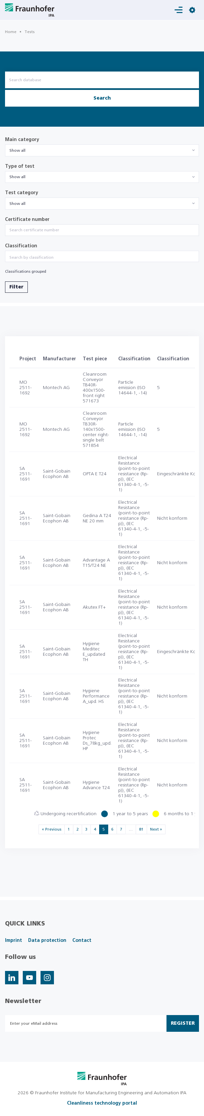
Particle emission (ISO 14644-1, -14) (132, 387)
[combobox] (102, 150)
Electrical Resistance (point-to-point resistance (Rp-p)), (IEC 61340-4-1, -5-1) (134, 474)
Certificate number (27, 219)
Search (102, 98)
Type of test (20, 166)
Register (183, 1023)
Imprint (13, 940)
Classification (21, 246)
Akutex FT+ (94, 607)
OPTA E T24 (95, 474)
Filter (16, 287)
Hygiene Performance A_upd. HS (96, 696)
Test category (21, 193)
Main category (22, 139)
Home (10, 32)
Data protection (47, 940)
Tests (29, 32)
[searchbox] (102, 257)
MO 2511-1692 (25, 387)
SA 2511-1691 (25, 474)
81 (141, 829)
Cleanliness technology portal (102, 1103)
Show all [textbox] (17, 150)
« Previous (51, 829)
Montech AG (56, 387)
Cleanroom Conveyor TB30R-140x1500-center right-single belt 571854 (96, 429)
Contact (81, 940)
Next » (156, 829)
